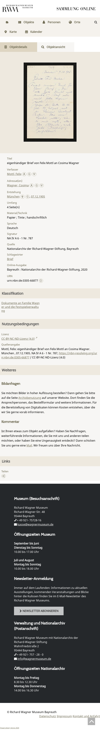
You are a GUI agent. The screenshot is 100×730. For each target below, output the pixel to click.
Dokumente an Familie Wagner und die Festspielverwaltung (20, 307)
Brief (10, 259)
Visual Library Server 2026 (9, 728)
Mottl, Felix (14, 174)
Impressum (64, 716)
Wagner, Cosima (18, 185)
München (13, 196)
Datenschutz (47, 716)
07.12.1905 (38, 196)
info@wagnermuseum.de (34, 659)
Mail (29, 445)
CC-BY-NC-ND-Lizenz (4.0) (18, 339)
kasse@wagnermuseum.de (35, 524)
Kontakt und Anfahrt (86, 716)
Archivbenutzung (29, 398)
